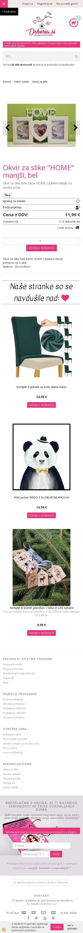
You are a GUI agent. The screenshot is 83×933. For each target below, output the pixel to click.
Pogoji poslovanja (13, 669)
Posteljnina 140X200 (14, 713)
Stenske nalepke (12, 774)
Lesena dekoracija (13, 752)
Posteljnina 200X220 (14, 708)
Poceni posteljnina (13, 699)
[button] (75, 128)
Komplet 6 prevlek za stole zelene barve (41, 387)
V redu (57, 927)
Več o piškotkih (72, 927)
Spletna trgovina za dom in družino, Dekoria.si (42, 882)
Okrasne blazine (12, 778)
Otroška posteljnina (14, 704)
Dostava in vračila (12, 664)
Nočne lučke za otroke (15, 739)
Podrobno (9, 11)
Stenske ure (9, 783)
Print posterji (10, 748)
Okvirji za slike (40, 81)
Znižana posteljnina (13, 717)
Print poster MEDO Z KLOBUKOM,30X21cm (41, 497)
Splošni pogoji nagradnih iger (19, 673)
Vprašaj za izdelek (14, 201)
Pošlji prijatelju (12, 207)
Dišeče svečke (10, 787)
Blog (5, 682)
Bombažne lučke (12, 734)
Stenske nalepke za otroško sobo (21, 743)
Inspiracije (8, 678)
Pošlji (56, 854)
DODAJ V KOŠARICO (41, 248)
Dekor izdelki (21, 81)
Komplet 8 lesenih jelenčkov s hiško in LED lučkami (41, 608)
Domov (7, 81)
